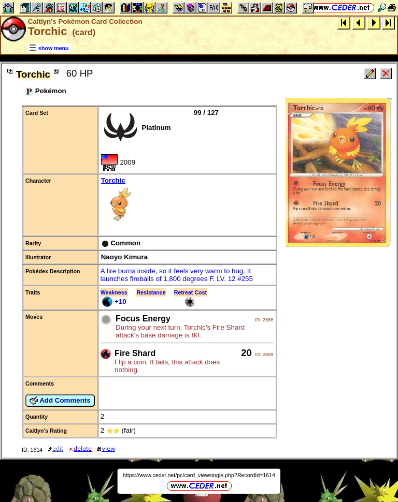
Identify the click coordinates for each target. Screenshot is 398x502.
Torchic (187, 201)
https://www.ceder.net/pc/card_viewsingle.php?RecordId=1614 (199, 475)
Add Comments (60, 400)
